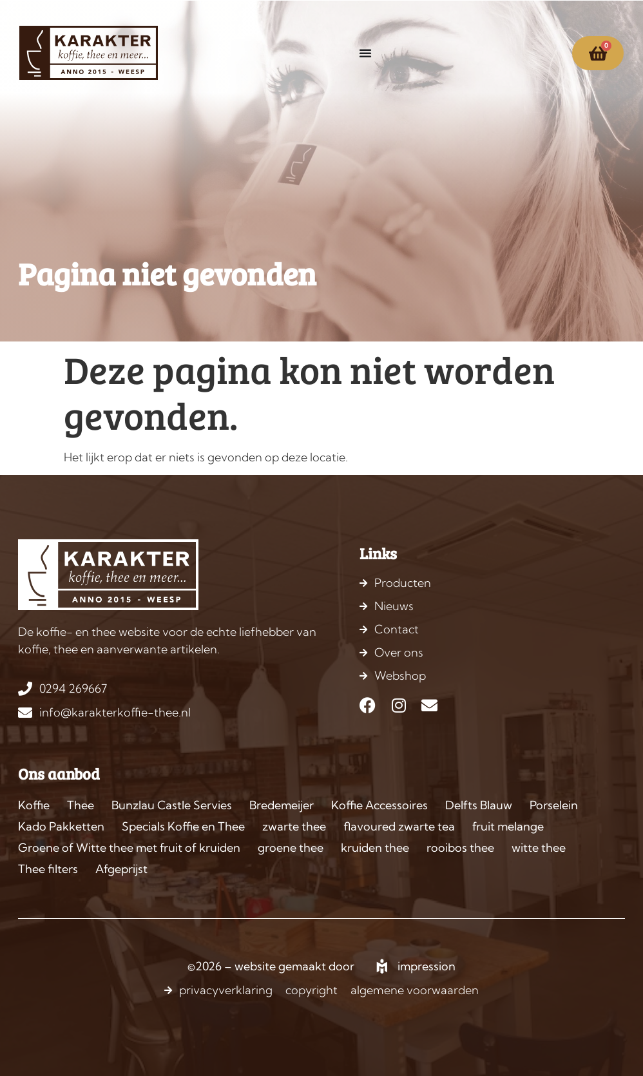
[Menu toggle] (365, 52)
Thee (80, 805)
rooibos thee (460, 847)
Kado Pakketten (61, 826)
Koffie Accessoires (379, 805)
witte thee (539, 847)
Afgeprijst (121, 868)
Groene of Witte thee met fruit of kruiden (129, 847)
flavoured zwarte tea (399, 826)
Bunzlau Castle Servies (171, 805)
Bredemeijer (281, 805)
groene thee (290, 847)
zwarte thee (294, 826)
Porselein (554, 805)
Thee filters (48, 868)
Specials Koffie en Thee (183, 826)
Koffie (34, 805)
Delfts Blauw (478, 805)
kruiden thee (375, 847)
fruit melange (508, 826)
